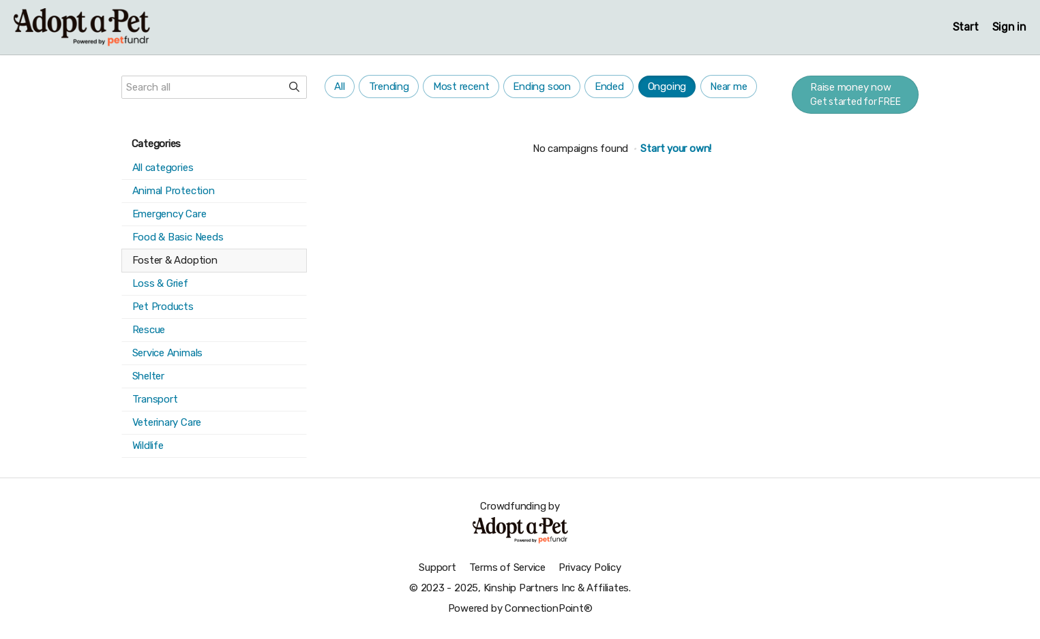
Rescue (149, 330)
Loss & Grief (160, 283)
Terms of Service (507, 567)
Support (437, 567)
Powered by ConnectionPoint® (520, 608)
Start (966, 26)
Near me (728, 86)
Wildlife (148, 445)
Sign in (1009, 26)
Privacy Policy (590, 567)
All (339, 86)
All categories (163, 167)
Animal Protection (173, 191)
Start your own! (675, 148)
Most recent (461, 86)
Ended (609, 86)
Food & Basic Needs (178, 237)
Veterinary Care (167, 422)
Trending (389, 86)
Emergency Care (169, 214)
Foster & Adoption (175, 260)
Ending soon (542, 86)
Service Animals (167, 353)
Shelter (148, 376)
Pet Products (163, 306)
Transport (155, 399)
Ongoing (667, 86)
